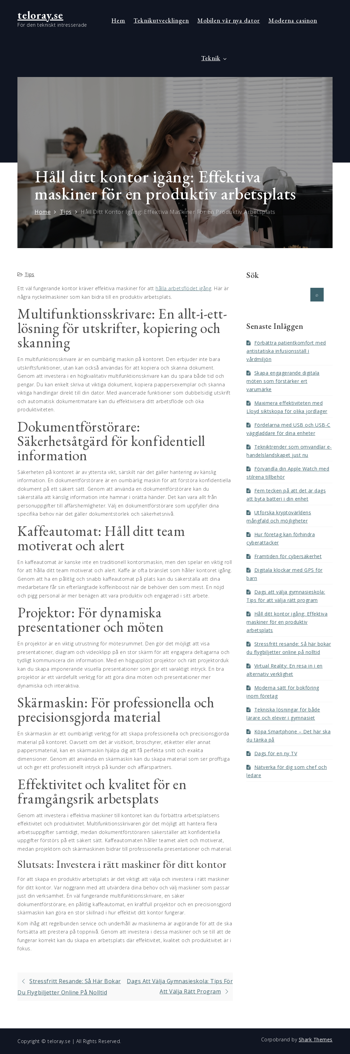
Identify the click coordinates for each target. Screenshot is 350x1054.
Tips (30, 274)
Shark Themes (316, 1039)
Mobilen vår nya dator (228, 20)
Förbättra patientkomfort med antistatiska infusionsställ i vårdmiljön (286, 350)
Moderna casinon (292, 20)
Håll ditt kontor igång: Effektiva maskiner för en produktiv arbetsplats (286, 621)
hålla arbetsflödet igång (183, 288)
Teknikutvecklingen (161, 20)
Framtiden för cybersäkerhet (288, 556)
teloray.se (40, 15)
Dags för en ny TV (275, 753)
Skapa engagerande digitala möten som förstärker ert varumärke (283, 381)
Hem (118, 20)
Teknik (214, 58)
